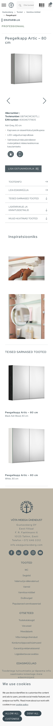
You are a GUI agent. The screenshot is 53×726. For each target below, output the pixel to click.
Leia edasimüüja (28, 190)
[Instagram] (33, 552)
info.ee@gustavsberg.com (26, 544)
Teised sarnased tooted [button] (28, 198)
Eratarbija (12, 20)
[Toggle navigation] (3, 5)
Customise (12, 718)
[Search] (20, 5)
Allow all (12, 713)
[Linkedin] (18, 552)
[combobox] (29, 5)
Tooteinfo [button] (28, 181)
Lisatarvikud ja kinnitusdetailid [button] (28, 208)
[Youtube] (40, 552)
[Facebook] (11, 552)
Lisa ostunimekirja (23, 168)
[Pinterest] (26, 552)
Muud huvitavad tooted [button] (28, 218)
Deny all (33, 713)
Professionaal (13, 26)
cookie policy (22, 704)
